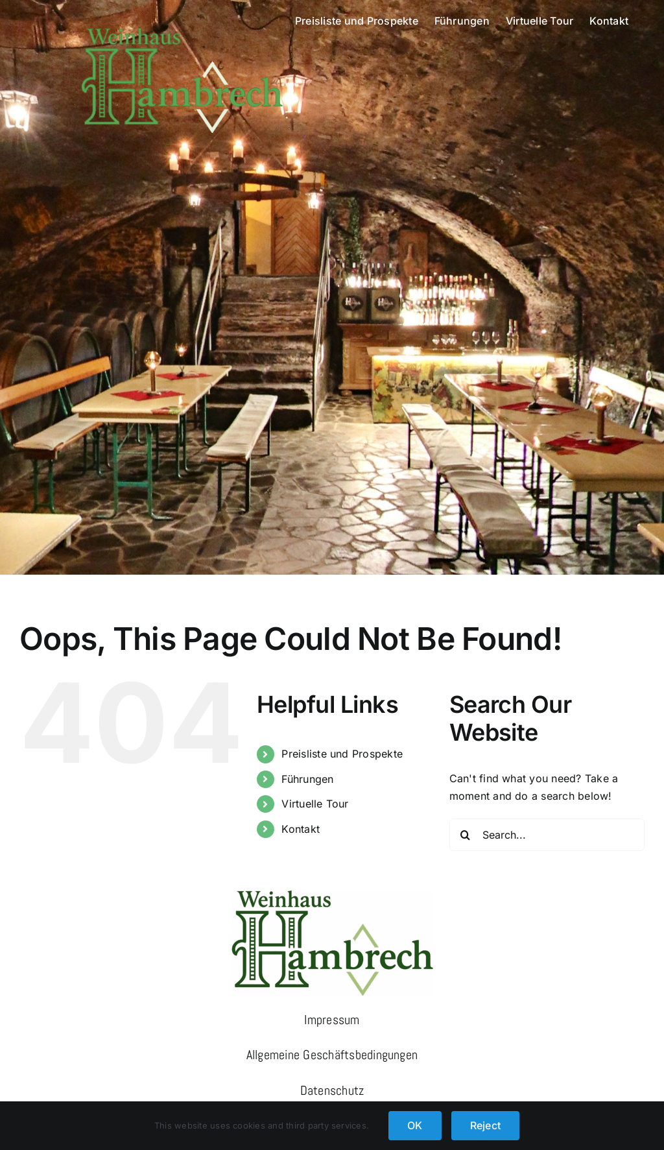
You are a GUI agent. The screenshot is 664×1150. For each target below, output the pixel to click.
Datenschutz (332, 1090)
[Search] (465, 835)
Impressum (331, 1019)
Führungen (307, 779)
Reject (485, 1125)
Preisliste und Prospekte (342, 753)
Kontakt (300, 828)
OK (414, 1125)
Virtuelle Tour (314, 803)
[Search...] (547, 835)
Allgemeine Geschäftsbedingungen (332, 1054)
